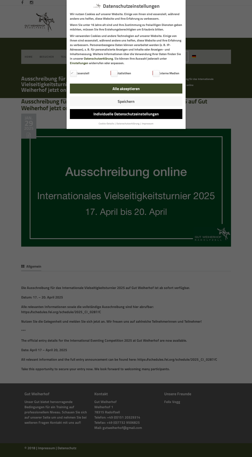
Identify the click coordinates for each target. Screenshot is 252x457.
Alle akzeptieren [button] (126, 89)
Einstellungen (79, 63)
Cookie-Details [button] (106, 123)
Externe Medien (165, 73)
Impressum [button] (147, 123)
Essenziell (79, 73)
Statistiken (121, 73)
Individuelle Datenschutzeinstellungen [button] (126, 114)
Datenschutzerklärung (98, 58)
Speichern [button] (126, 101)
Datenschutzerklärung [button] (128, 123)
